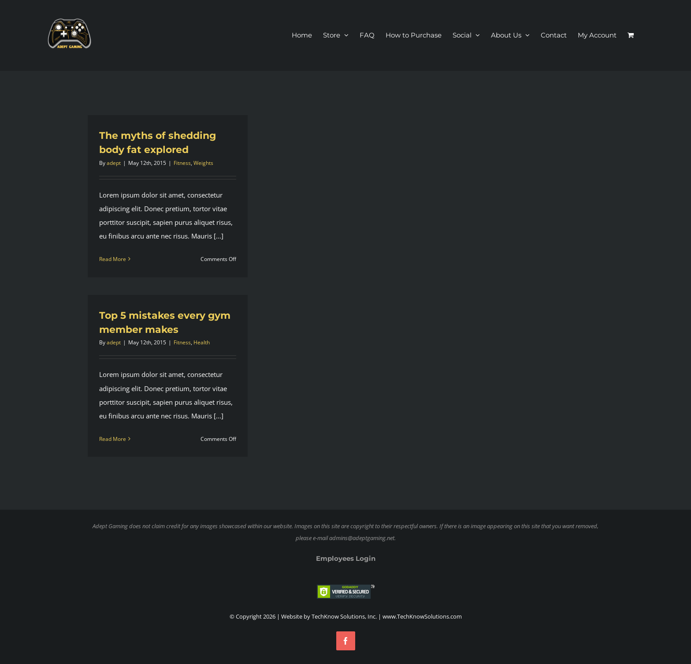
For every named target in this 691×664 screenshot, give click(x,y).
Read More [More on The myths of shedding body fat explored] (112, 259)
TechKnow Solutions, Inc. (344, 616)
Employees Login (345, 558)
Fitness (182, 163)
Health (201, 342)
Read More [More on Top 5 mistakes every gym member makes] (112, 439)
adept (114, 163)
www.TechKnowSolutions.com (422, 616)
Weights (203, 163)
